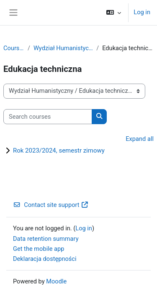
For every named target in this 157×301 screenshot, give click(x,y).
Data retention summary (46, 238)
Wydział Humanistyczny (63, 48)
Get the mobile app (38, 249)
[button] (113, 12)
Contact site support (51, 205)
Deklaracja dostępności (45, 259)
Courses (13, 48)
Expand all (140, 139)
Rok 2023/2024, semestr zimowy (59, 150)
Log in (142, 12)
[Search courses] (47, 116)
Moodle (56, 281)
